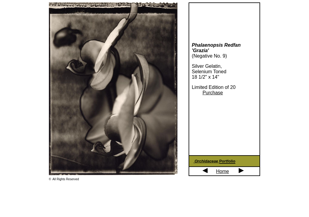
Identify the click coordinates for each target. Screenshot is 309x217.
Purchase (212, 92)
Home (222, 171)
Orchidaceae (206, 161)
